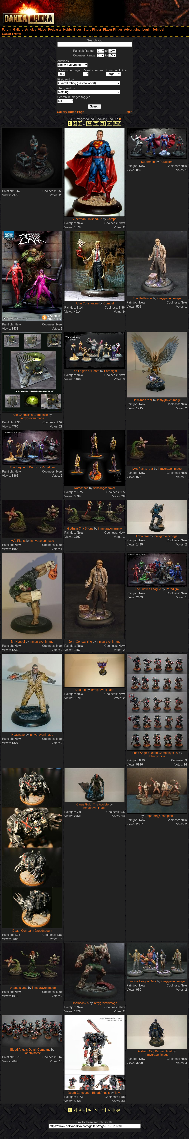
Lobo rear (143, 536)
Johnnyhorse (156, 756)
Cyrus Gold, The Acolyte (93, 804)
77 (96, 123)
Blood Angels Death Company (30, 1049)
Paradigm (166, 161)
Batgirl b (80, 689)
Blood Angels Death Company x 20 (154, 752)
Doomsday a (80, 1003)
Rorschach (81, 488)
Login (128, 111)
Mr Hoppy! (18, 641)
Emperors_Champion (159, 815)
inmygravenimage (169, 298)
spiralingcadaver (104, 488)
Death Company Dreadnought (32, 930)
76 (89, 123)
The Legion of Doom (85, 371)
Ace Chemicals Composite (30, 414)
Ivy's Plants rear (142, 468)
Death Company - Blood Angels (89, 1092)
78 (102, 123)
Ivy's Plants (18, 540)
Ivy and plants (18, 987)
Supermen (148, 161)
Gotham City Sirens (80, 528)
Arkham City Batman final (155, 1051)
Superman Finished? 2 (87, 219)
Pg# (117, 123)
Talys (117, 1092)
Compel (112, 219)
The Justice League (148, 589)
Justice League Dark (142, 981)
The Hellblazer (142, 298)
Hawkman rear (142, 400)
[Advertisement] (138, 12)
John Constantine (87, 303)
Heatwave (18, 734)
